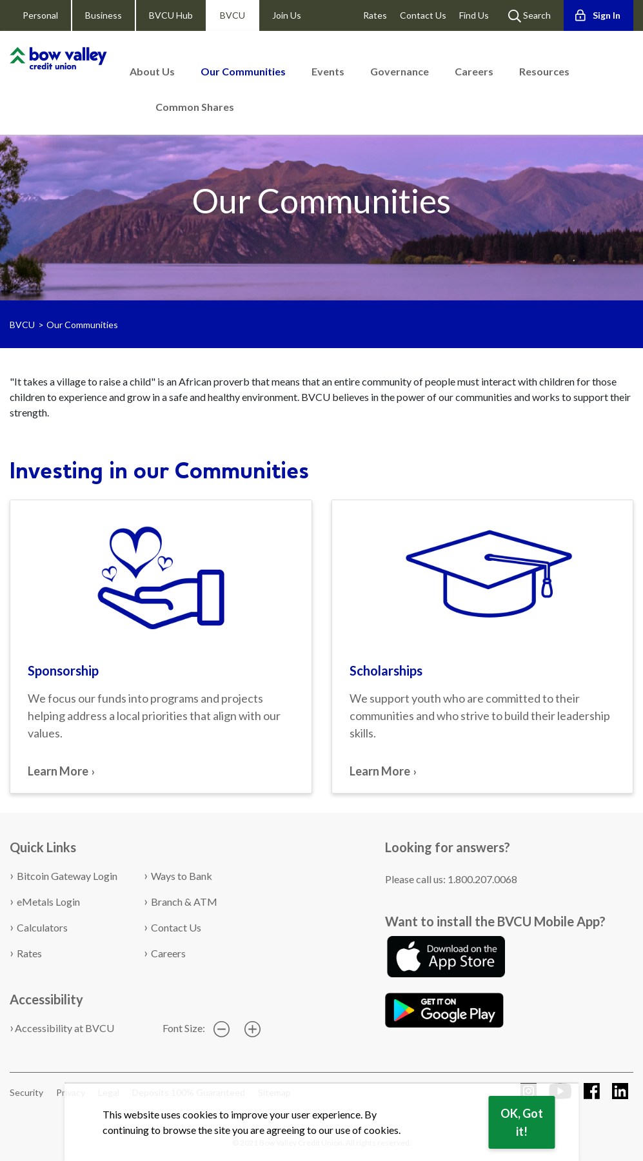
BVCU (232, 15)
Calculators (42, 927)
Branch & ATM (184, 901)
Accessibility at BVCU (64, 1028)
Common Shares (194, 107)
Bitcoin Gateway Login (67, 876)
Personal (40, 15)
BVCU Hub (171, 15)
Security (26, 1092)
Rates (375, 15)
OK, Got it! (521, 1122)
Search (529, 16)
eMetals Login (48, 901)
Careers (474, 71)
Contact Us (423, 15)
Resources (544, 71)
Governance (399, 71)
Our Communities (243, 71)
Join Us (286, 15)
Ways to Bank (181, 876)
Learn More (58, 771)
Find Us (474, 15)
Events (328, 71)
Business (103, 15)
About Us (152, 71)
